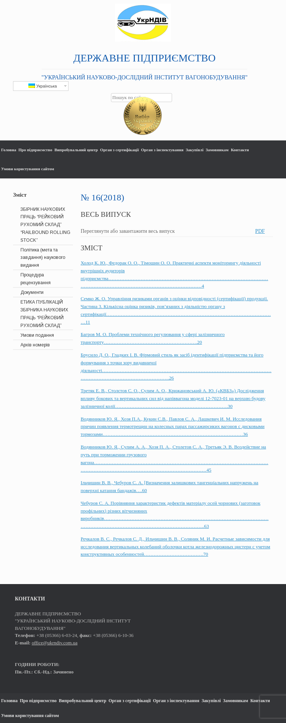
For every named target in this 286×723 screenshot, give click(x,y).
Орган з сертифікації (119, 150)
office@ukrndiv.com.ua (54, 643)
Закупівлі (194, 150)
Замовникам (217, 150)
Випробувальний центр (76, 150)
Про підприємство (36, 150)
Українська (42, 85)
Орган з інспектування (162, 150)
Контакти (240, 150)
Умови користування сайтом (27, 169)
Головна (8, 150)
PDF (260, 231)
